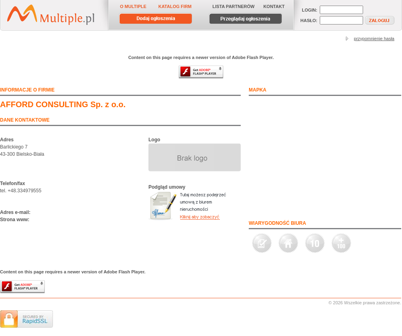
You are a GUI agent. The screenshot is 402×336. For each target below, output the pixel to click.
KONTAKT (273, 6)
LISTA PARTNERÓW (234, 6)
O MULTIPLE (133, 6)
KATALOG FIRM (175, 6)
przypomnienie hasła (374, 38)
